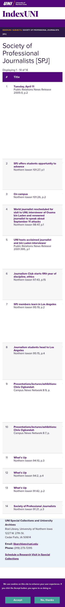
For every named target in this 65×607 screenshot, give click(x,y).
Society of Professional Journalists (35, 506)
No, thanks (47, 600)
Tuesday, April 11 (24, 86)
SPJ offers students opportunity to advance (35, 165)
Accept (18, 600)
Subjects (17, 30)
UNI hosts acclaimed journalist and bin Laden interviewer (32, 241)
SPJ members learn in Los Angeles (35, 304)
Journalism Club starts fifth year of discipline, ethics (35, 275)
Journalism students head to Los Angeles (34, 349)
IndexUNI (20, 13)
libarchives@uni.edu (25, 544)
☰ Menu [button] (9, 23)
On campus (21, 194)
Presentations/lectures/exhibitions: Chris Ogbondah (35, 385)
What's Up (20, 457)
